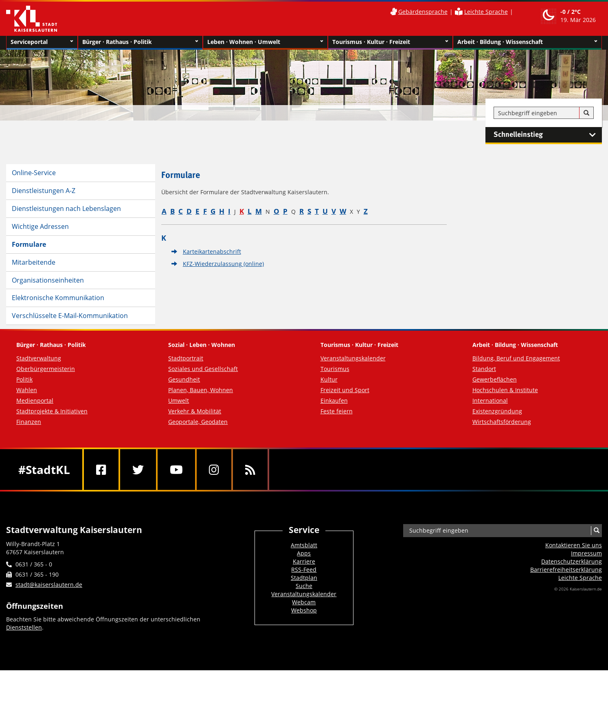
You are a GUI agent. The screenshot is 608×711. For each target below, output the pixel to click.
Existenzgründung (497, 411)
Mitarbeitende (33, 262)
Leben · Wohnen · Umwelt (265, 42)
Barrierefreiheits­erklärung (566, 569)
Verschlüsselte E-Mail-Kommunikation (70, 315)
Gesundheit (184, 379)
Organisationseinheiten (48, 280)
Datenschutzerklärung (571, 561)
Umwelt (178, 400)
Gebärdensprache (423, 11)
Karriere (304, 561)
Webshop (304, 610)
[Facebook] (101, 469)
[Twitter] (138, 469)
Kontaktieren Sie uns (573, 545)
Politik (24, 379)
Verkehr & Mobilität (194, 411)
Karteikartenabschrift (212, 251)
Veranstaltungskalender (353, 358)
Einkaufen (334, 400)
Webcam (304, 602)
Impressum (586, 553)
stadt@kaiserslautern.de (48, 584)
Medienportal (34, 400)
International (490, 400)
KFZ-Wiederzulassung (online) (223, 264)
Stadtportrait (185, 358)
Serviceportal (42, 42)
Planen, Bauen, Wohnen (200, 390)
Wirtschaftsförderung (501, 422)
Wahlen (26, 390)
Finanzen (28, 422)
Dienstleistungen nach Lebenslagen (66, 208)
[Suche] (586, 113)
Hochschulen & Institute (505, 390)
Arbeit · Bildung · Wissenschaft (527, 42)
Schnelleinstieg (548, 134)
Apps (304, 553)
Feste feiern (336, 411)
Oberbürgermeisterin (45, 369)
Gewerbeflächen (494, 379)
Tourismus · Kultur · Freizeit (390, 42)
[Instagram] (214, 469)
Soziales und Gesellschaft (203, 369)
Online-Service (34, 172)
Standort (484, 369)
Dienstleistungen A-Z (43, 190)
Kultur (329, 379)
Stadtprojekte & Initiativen (52, 411)
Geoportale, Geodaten (198, 422)
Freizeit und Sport (344, 390)
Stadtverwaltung (38, 358)
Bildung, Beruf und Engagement (516, 358)
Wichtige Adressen (40, 226)
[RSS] (250, 469)
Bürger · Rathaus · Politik (140, 42)
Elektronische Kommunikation (58, 297)
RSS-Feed (303, 569)
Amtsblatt (304, 545)
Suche (304, 586)
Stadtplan (304, 578)
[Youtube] (176, 469)
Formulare (29, 244)
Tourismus (334, 369)
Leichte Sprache (486, 11)
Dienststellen (24, 627)
